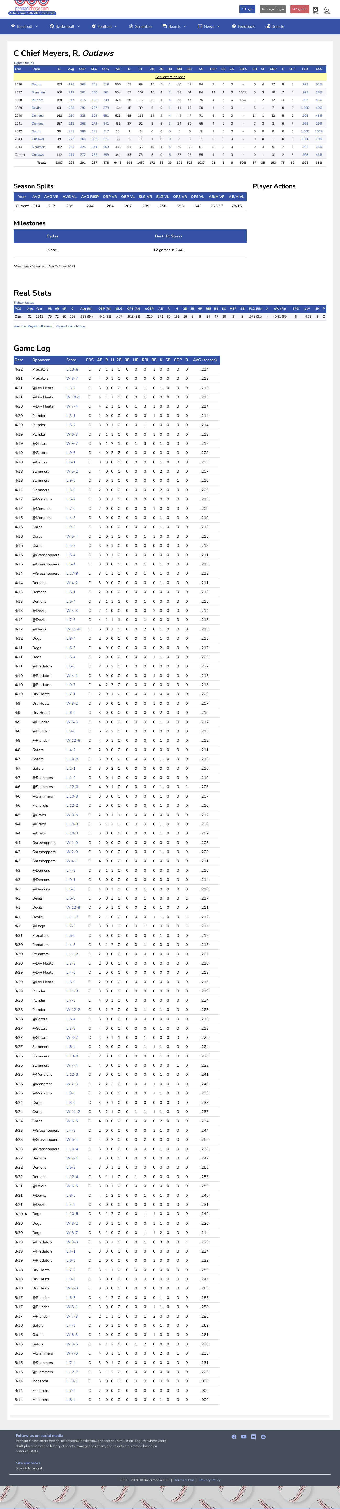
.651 (105, 116)
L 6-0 (71, 712)
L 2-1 (71, 768)
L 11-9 (72, 991)
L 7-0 (71, 508)
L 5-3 (71, 889)
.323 (94, 100)
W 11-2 (73, 1111)
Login (247, 9)
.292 (82, 108)
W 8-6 (72, 814)
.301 (82, 92)
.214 (71, 155)
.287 (94, 108)
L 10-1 (72, 1381)
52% (319, 84)
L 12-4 (72, 1176)
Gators (36, 84)
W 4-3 (72, 610)
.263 (71, 147)
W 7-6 (72, 1353)
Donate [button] (274, 26)
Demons (38, 116)
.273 (94, 123)
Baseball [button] (24, 26)
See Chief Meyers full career (33, 326)
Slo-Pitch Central (29, 1468)
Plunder (37, 100)
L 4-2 (71, 545)
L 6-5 (71, 647)
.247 (71, 100)
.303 (94, 139)
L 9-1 (71, 879)
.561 (105, 92)
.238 (71, 108)
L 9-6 (71, 452)
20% (319, 139)
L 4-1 (71, 1251)
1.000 (305, 108)
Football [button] (104, 26)
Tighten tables (24, 63)
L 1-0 (71, 777)
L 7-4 (71, 1362)
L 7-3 (71, 926)
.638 (105, 100)
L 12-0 (72, 786)
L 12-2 (72, 805)
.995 (305, 123)
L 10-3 (72, 824)
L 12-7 (72, 1371)
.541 (105, 123)
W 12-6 (73, 740)
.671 (105, 139)
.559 (105, 155)
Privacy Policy (210, 1480)
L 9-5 (71, 1093)
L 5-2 (71, 424)
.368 (82, 139)
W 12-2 (73, 1009)
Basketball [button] (65, 26)
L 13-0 (72, 1056)
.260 (94, 92)
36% (319, 147)
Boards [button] (174, 26)
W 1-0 (72, 842)
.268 (82, 84)
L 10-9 (72, 796)
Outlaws (38, 139)
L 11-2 (72, 953)
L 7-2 (71, 1269)
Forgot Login (273, 9)
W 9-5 (72, 1344)
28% (319, 92)
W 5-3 (72, 722)
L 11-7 (72, 916)
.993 (305, 84)
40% (319, 108)
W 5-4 (72, 536)
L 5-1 (71, 592)
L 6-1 (71, 462)
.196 (71, 84)
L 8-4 (71, 638)
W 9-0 (72, 1242)
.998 (305, 155)
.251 (94, 84)
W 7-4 (72, 406)
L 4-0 (71, 972)
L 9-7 (71, 684)
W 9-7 (72, 443)
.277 (82, 155)
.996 (305, 100)
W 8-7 (72, 378)
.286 (82, 131)
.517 (105, 131)
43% (319, 100)
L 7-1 (71, 694)
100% (319, 131)
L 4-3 (71, 517)
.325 (94, 116)
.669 (105, 147)
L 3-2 (71, 387)
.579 (105, 108)
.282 (94, 155)
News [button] (209, 26)
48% (319, 116)
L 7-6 (71, 619)
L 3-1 (71, 415)
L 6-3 (71, 666)
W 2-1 (72, 1158)
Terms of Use (184, 1480)
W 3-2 (72, 1037)
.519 (105, 84)
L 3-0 (71, 490)
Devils (36, 108)
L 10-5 (72, 1213)
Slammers (39, 92)
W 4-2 (72, 582)
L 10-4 (72, 1149)
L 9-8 (71, 731)
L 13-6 (72, 369)
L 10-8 (72, 759)
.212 (71, 92)
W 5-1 (72, 1306)
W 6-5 (72, 1120)
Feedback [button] (243, 26)
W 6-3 (72, 434)
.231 (71, 131)
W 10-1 (73, 397)
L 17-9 (72, 573)
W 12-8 (73, 907)
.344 (94, 147)
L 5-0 (71, 935)
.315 (82, 100)
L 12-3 (72, 1074)
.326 (82, 116)
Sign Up (299, 9)
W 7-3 (72, 1084)
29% (319, 123)
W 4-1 (72, 675)
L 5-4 (71, 555)
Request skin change (70, 326)
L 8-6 (71, 1195)
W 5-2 (72, 471)
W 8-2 (72, 703)
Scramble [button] (140, 26)
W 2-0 (72, 851)
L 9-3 (71, 526)
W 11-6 (73, 629)
